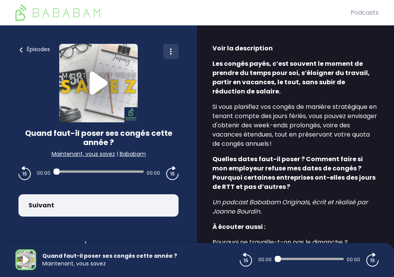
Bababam (133, 154)
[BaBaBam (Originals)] (183, 13)
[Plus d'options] (171, 51)
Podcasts (365, 12)
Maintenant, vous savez (83, 154)
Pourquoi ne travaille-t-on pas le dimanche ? (280, 242)
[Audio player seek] (98, 171)
